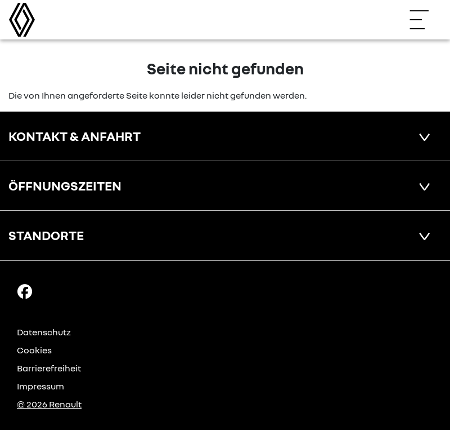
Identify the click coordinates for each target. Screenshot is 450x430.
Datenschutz (44, 332)
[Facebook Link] (25, 290)
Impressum (40, 386)
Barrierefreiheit (49, 368)
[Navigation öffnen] (425, 19)
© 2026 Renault (49, 404)
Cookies (34, 350)
